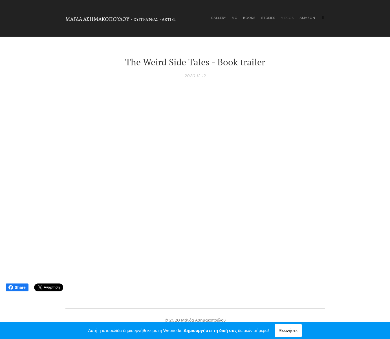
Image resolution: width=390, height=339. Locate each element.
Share (17, 287)
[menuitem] (286, 18)
